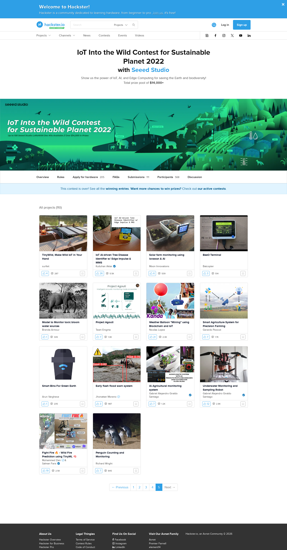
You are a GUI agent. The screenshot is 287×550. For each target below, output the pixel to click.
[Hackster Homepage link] (50, 25)
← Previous (120, 487)
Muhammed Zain (51, 460)
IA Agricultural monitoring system (165, 388)
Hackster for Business (51, 543)
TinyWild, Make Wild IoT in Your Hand (62, 257)
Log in (225, 25)
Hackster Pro (46, 547)
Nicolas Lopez (157, 329)
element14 (155, 547)
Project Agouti (104, 322)
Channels (67, 35)
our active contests (212, 188)
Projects (43, 35)
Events (122, 35)
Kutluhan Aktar (104, 266)
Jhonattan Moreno (106, 396)
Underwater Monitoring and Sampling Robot (220, 388)
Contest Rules (84, 543)
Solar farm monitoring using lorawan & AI (166, 257)
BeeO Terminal (212, 255)
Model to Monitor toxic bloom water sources (60, 324)
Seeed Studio (150, 69)
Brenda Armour (50, 329)
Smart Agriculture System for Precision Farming (221, 324)
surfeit (45, 266)
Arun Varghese (50, 396)
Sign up (242, 25)
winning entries (117, 188)
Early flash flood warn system (114, 386)
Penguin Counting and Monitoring (110, 455)
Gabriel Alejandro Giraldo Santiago (163, 395)
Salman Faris (49, 463)
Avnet (152, 539)
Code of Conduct (85, 547)
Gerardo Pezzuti (212, 329)
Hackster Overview (50, 539)
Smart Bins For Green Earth (59, 386)
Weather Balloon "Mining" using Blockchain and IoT (169, 324)
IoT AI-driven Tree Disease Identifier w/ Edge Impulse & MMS (113, 259)
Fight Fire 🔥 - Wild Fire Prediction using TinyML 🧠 (59, 455)
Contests (104, 35)
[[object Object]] (214, 25)
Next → (170, 487)
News (86, 35)
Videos (139, 35)
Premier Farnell (157, 543)
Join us (158, 12)
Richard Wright (104, 463)
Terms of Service (85, 539)
